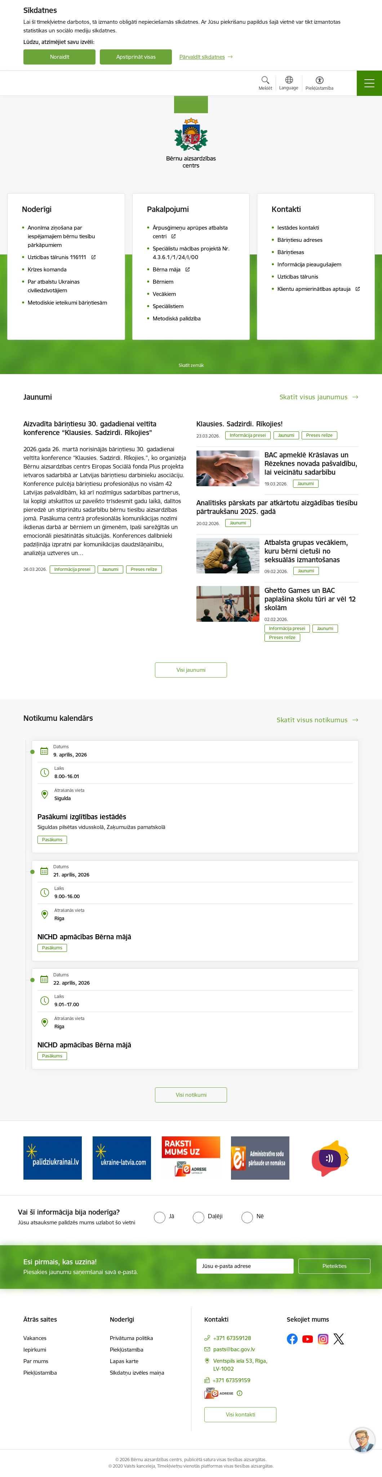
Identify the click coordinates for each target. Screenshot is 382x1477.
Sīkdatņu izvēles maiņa (137, 1372)
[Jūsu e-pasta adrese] (245, 1266)
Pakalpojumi (168, 209)
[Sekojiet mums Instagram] (323, 1339)
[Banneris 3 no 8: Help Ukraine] (191, 1157)
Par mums (35, 1361)
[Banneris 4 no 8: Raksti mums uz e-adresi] (260, 1157)
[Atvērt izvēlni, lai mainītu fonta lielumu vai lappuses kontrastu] (319, 84)
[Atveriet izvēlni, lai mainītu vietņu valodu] (289, 84)
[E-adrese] (218, 1393)
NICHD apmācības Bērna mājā (84, 936)
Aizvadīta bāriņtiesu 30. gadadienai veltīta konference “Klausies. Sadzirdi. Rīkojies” (89, 428)
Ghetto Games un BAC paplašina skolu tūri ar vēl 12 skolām (310, 599)
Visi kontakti (240, 1414)
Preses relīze (144, 569)
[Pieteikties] (334, 1266)
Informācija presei (72, 569)
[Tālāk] (346, 1158)
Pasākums (52, 839)
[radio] (164, 1216)
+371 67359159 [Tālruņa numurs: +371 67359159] (231, 1380)
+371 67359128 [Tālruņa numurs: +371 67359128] (232, 1338)
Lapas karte (124, 1361)
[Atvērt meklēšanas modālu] (265, 84)
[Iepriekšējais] (35, 1158)
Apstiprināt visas (136, 56)
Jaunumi (110, 569)
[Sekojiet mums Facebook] (292, 1339)
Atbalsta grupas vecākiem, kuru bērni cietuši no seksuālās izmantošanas (306, 551)
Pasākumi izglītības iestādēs (81, 816)
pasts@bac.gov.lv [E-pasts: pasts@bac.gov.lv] (234, 1349)
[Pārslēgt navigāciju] (369, 83)
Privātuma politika (131, 1338)
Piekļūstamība (40, 1372)
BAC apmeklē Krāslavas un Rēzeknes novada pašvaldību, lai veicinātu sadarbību (311, 463)
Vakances (34, 1338)
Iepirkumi (34, 1349)
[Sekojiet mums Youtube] (307, 1338)
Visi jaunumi (191, 669)
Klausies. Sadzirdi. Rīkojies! (239, 424)
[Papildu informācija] (239, 1393)
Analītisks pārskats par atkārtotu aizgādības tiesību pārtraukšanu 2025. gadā (276, 507)
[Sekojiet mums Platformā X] (338, 1339)
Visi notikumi (191, 1094)
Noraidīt (59, 56)
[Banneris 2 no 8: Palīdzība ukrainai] (122, 1157)
